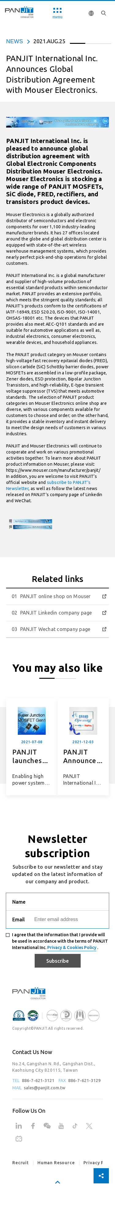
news (14, 41)
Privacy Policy (99, 1162)
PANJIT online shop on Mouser (55, 596)
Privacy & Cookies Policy (71, 947)
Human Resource (56, 1162)
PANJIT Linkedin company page (56, 612)
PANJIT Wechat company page (55, 629)
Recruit (20, 1162)
